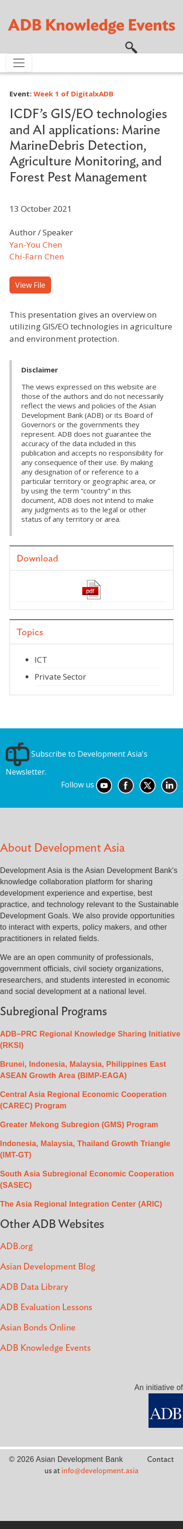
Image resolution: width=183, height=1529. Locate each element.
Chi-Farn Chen (36, 256)
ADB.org (16, 1246)
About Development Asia (62, 848)
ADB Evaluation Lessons (46, 1307)
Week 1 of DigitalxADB (73, 93)
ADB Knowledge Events (45, 1348)
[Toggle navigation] (19, 62)
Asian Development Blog (47, 1266)
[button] (131, 47)
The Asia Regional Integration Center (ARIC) (81, 1204)
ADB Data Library (34, 1287)
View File (30, 285)
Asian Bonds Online (38, 1327)
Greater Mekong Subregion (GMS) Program (79, 1125)
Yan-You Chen (35, 244)
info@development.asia (100, 1471)
